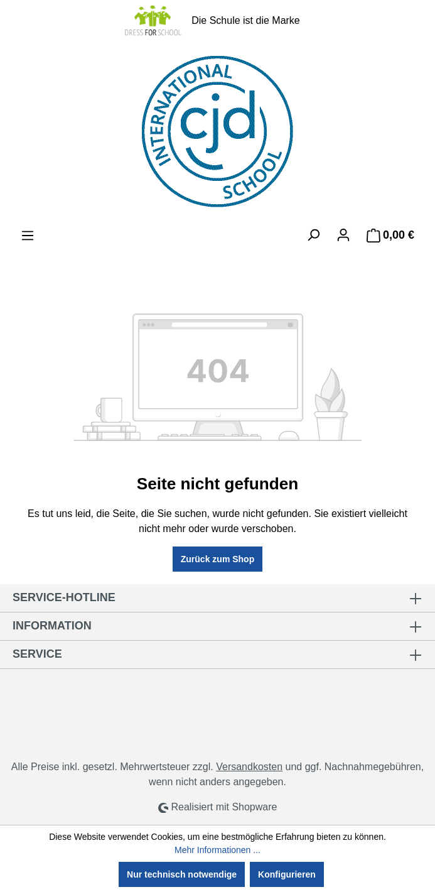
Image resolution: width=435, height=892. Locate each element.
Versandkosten (249, 766)
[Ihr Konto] (343, 234)
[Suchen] (313, 234)
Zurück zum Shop (217, 559)
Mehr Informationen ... (217, 850)
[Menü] (28, 235)
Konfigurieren (287, 874)
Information (52, 625)
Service (37, 654)
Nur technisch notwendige (182, 874)
